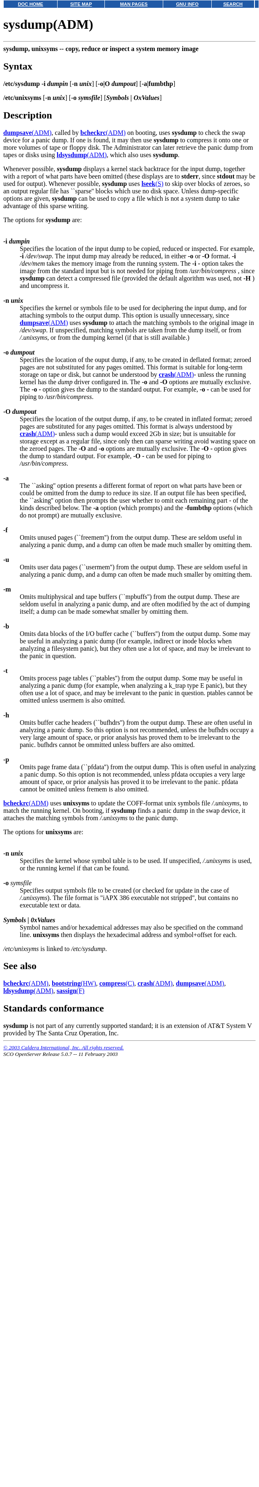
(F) (71, 990)
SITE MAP (81, 4)
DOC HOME (30, 4)
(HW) (74, 983)
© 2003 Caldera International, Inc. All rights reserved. (63, 1047)
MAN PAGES (134, 4)
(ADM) (27, 132)
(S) (152, 183)
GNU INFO (187, 4)
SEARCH (233, 4)
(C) (116, 983)
